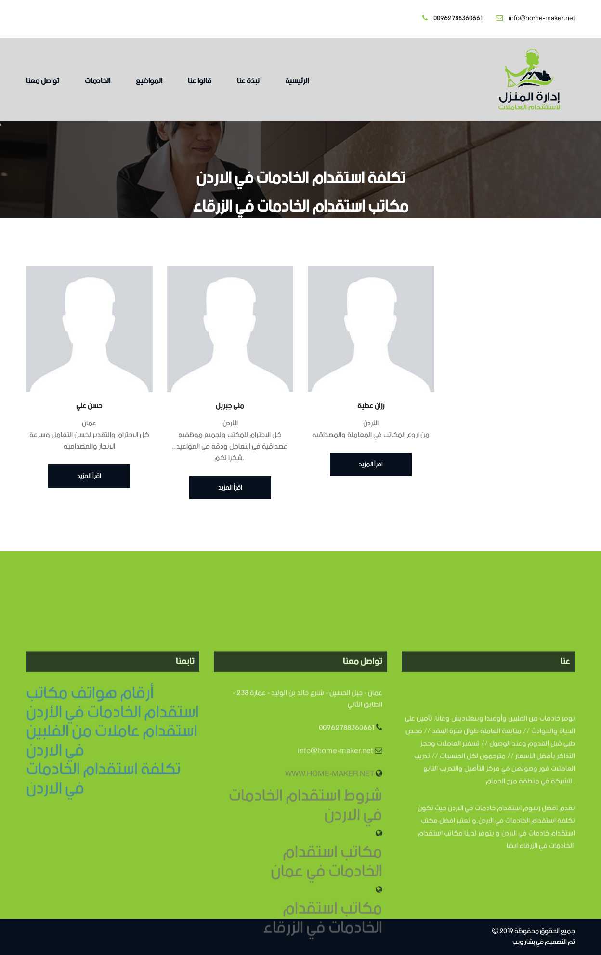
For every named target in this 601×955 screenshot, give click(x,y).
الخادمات (97, 81)
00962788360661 (452, 19)
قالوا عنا (199, 81)
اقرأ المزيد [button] (89, 476)
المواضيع (149, 81)
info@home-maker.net (535, 19)
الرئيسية (297, 81)
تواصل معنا (42, 81)
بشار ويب (523, 942)
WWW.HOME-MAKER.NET (329, 838)
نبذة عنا (248, 81)
